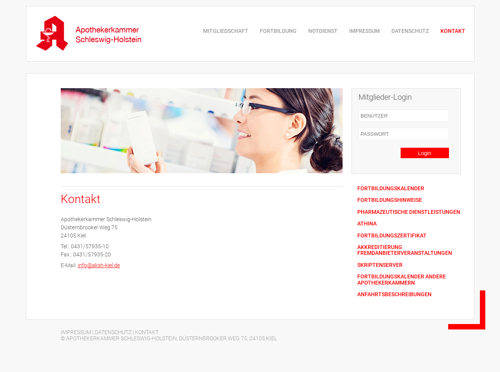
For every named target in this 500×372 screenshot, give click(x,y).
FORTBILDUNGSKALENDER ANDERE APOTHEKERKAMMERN (401, 279)
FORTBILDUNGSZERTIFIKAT (392, 236)
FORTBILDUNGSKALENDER (390, 188)
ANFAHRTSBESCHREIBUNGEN (394, 294)
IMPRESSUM (364, 31)
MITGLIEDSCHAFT (225, 31)
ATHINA (367, 224)
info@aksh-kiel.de (99, 265)
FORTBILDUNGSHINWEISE (389, 200)
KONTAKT (452, 31)
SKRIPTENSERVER (380, 265)
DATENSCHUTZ (410, 31)
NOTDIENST (323, 31)
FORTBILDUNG (278, 31)
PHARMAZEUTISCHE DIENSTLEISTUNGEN (408, 212)
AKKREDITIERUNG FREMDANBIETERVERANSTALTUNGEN (404, 250)
